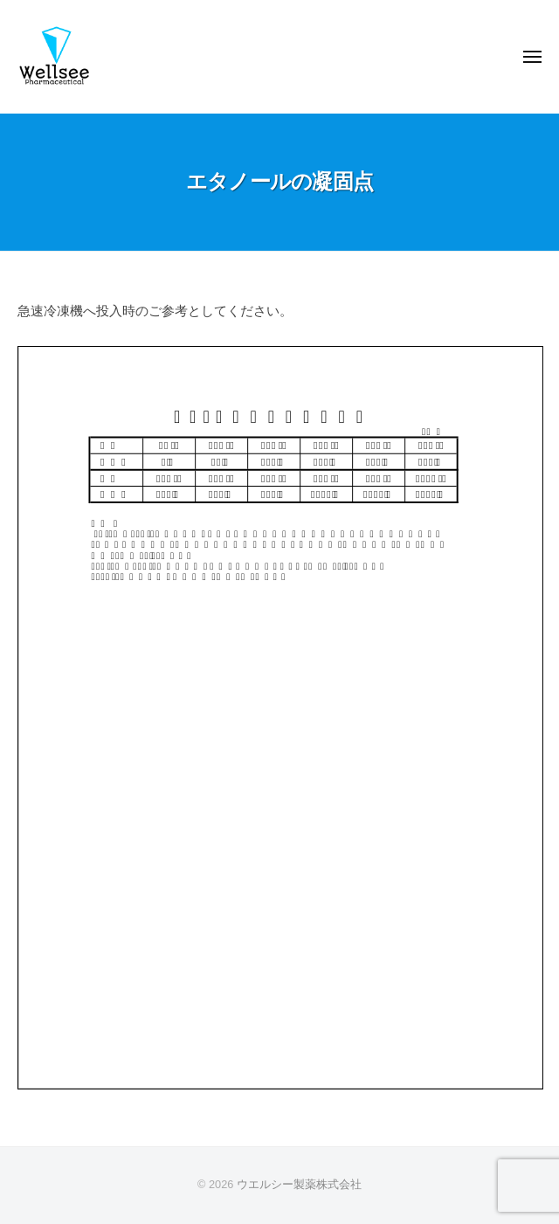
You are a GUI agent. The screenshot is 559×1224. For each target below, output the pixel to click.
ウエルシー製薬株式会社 (299, 1184)
